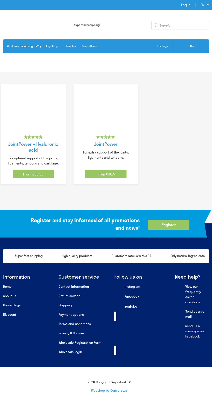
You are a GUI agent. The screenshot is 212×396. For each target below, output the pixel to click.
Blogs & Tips (52, 46)
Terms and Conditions (75, 323)
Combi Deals (89, 46)
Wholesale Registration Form (80, 342)
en (202, 4)
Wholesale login (70, 351)
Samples (71, 46)
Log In (185, 5)
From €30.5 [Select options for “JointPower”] (106, 174)
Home (7, 286)
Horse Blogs (12, 305)
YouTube (125, 306)
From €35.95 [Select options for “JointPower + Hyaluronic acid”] (33, 174)
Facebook (126, 297)
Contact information (74, 286)
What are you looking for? (23, 46)
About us (9, 295)
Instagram (127, 287)
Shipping (65, 305)
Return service (69, 295)
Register (169, 225)
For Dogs (162, 46)
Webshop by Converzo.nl (109, 390)
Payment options (71, 314)
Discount (9, 314)
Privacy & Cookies (72, 333)
